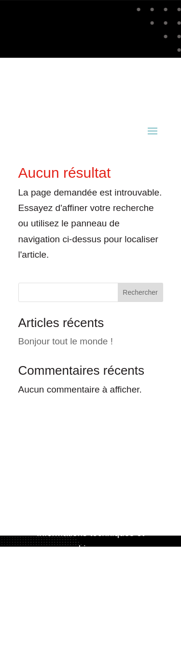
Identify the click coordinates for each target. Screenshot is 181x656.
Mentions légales (90, 594)
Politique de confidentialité (90, 609)
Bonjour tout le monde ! (65, 341)
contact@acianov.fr (57, 100)
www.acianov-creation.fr (90, 564)
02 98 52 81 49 (114, 84)
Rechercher (140, 292)
